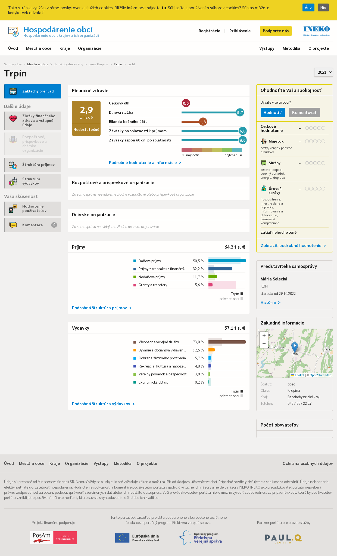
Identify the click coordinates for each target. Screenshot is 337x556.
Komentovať (304, 112)
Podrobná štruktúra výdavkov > (103, 403)
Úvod (13, 48)
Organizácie (89, 48)
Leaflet (297, 375)
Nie (323, 7)
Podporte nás (276, 30)
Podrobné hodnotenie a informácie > (145, 162)
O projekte (318, 48)
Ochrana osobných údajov (308, 463)
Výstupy (266, 48)
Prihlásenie (240, 30)
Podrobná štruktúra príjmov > (102, 307)
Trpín (118, 64)
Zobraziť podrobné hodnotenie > (293, 245)
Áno (308, 7)
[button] (294, 347)
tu (164, 7)
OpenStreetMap (320, 375)
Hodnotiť (273, 112)
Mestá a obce (38, 48)
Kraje (65, 48)
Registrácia (209, 30)
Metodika (291, 48)
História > (270, 302)
